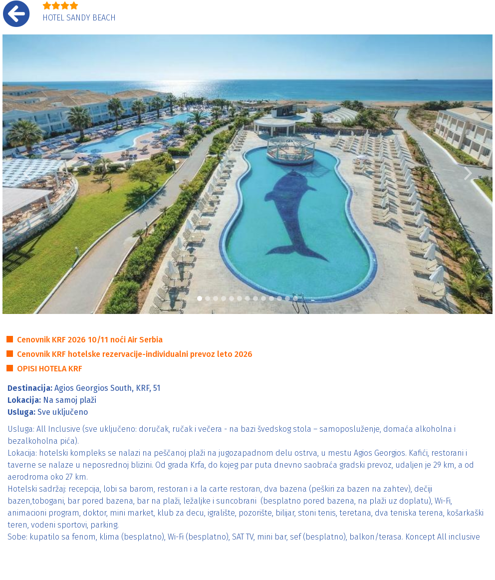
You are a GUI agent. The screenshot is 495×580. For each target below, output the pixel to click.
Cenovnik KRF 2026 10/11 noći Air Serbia (90, 339)
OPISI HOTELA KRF (49, 368)
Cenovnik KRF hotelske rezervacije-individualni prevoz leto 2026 (134, 354)
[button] (26, 174)
